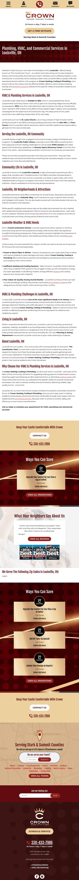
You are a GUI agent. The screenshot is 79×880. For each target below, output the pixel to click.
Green (45, 728)
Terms (52, 858)
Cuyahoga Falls (33, 728)
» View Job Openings (39, 827)
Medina (48, 730)
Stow (70, 730)
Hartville (54, 728)
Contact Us (39, 404)
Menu (8, 6)
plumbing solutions (20, 84)
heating (57, 253)
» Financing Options (39, 824)
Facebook (37, 835)
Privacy (49, 858)
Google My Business (42, 835)
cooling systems (66, 350)
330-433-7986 (39, 4)
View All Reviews (39, 505)
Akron (12, 728)
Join (55, 757)
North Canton (59, 730)
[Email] (39, 757)
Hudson (63, 728)
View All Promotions (39, 462)
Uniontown (45, 732)
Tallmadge (33, 732)
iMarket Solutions (41, 873)
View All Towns (39, 737)
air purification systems (57, 263)
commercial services (23, 369)
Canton (21, 728)
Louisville (27, 730)
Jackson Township (12, 730)
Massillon (38, 730)
